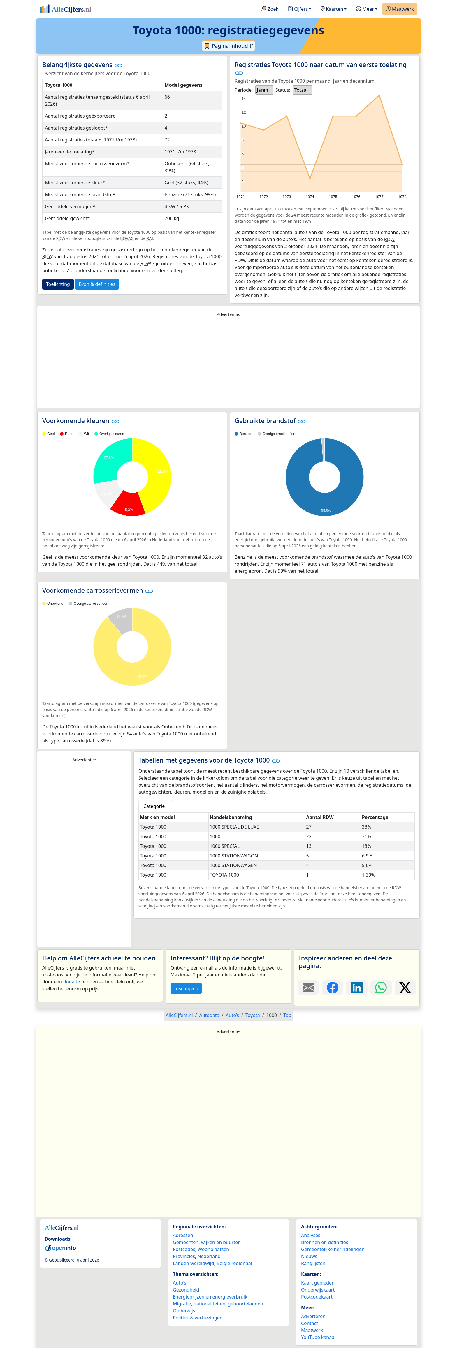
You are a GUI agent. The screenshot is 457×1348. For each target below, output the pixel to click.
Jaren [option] (262, 90)
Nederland (209, 1256)
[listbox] (264, 90)
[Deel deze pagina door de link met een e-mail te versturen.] (308, 987)
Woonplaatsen (213, 1249)
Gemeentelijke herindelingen (333, 1249)
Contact (309, 1323)
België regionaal (234, 1263)
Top (287, 1015)
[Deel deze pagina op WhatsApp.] (381, 987)
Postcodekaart (317, 1297)
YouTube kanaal (318, 1337)
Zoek (269, 9)
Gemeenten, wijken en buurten (207, 1242)
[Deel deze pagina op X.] (405, 987)
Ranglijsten (313, 1263)
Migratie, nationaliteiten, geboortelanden (218, 1304)
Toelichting (58, 284)
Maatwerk (400, 9)
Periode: (244, 90)
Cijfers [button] (298, 9)
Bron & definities (97, 284)
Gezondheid (186, 1290)
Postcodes (184, 1249)
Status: (282, 90)
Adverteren (313, 1316)
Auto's (179, 1283)
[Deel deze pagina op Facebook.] (332, 987)
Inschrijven (186, 988)
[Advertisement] (228, 363)
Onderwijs (184, 1311)
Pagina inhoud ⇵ (228, 46)
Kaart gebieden (318, 1283)
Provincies (184, 1256)
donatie (71, 982)
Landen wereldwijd (193, 1263)
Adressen (183, 1235)
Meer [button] (365, 9)
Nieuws (309, 1256)
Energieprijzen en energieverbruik (210, 1297)
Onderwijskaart (318, 1290)
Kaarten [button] (332, 9)
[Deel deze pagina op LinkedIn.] (356, 987)
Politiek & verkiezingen (198, 1318)
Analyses (310, 1235)
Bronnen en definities (324, 1242)
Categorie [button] (154, 806)
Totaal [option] (300, 90)
